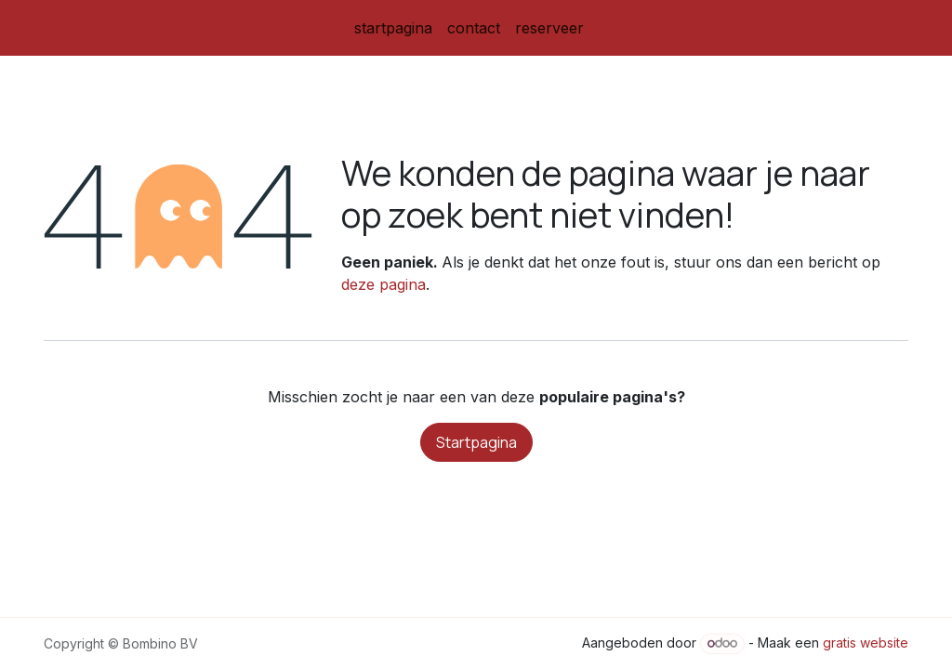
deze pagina (383, 284)
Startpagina (476, 442)
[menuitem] (393, 27)
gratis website (865, 642)
